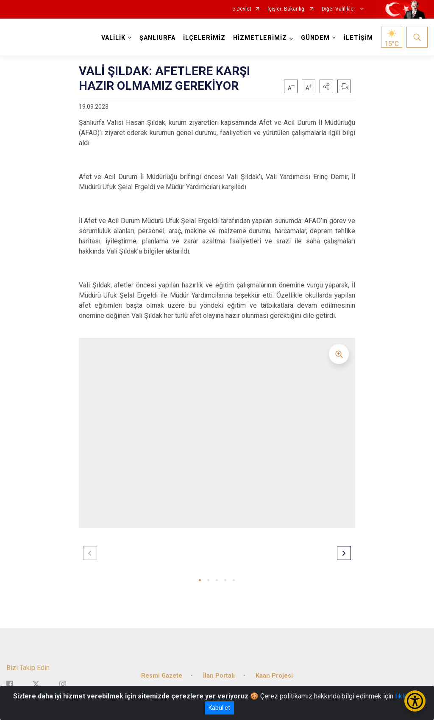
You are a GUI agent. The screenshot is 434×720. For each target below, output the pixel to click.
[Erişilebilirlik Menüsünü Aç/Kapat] (415, 701)
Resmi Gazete (161, 675)
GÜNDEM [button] (315, 37)
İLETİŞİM (358, 37)
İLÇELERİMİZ (204, 37)
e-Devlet (241, 9)
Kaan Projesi (274, 675)
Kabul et (219, 707)
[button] (326, 86)
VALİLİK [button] (113, 37)
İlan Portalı (219, 675)
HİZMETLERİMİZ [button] (260, 37)
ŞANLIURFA (157, 37)
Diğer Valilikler (339, 9)
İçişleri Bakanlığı (286, 9)
